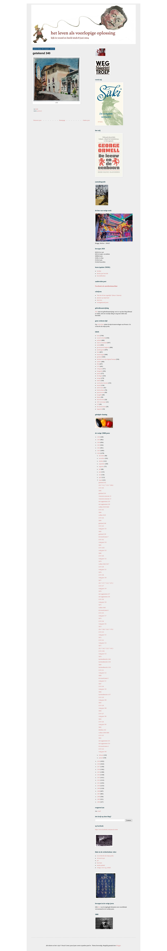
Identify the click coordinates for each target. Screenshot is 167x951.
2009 (98, 788)
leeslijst (99, 271)
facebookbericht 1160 (105, 659)
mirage (99, 378)
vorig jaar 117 (102, 616)
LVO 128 (101, 705)
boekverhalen (100, 390)
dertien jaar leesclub (102, 273)
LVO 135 (101, 613)
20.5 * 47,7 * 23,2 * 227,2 (106, 583)
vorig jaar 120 (102, 577)
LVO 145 (101, 510)
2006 (98, 796)
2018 (98, 764)
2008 (98, 791)
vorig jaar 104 (102, 751)
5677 (100, 580)
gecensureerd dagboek (103, 347)
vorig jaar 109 (102, 700)
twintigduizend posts (102, 302)
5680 (100, 553)
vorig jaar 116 (102, 624)
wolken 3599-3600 (104, 733)
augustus (101, 466)
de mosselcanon (101, 406)
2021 (98, 450)
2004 (98, 802)
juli (100, 469)
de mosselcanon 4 (103, 746)
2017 (98, 766)
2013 (98, 777)
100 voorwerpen (101, 402)
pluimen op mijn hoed (103, 298)
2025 (98, 439)
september (102, 464)
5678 (100, 572)
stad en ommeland (102, 343)
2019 (98, 761)
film (98, 364)
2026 (98, 437)
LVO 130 (101, 686)
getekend (39, 111)
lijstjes (98, 397)
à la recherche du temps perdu (105, 856)
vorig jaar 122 (102, 558)
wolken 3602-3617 (104, 564)
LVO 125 (101, 735)
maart (100, 480)
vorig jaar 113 (102, 654)
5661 (100, 738)
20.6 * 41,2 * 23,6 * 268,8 (106, 485)
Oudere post (86, 120)
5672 (100, 637)
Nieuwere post (37, 120)
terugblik (99, 395)
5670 (100, 656)
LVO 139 (101, 567)
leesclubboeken (101, 276)
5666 (100, 692)
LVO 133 (101, 632)
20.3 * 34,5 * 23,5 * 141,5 (106, 648)
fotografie (99, 371)
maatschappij (100, 354)
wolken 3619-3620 (104, 507)
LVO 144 (101, 518)
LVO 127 (101, 713)
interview (99, 300)
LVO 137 (101, 586)
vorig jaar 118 (102, 602)
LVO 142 (101, 539)
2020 (98, 453)
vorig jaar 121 (102, 569)
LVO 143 (101, 526)
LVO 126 (101, 722)
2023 (98, 445)
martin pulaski (101, 865)
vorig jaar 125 (102, 528)
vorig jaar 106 (102, 716)
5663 (100, 719)
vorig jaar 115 (102, 635)
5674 (100, 618)
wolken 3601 (102, 607)
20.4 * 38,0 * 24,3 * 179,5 (106, 629)
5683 (100, 520)
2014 (98, 775)
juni (100, 472)
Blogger (118, 945)
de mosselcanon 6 (103, 610)
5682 (100, 531)
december (102, 455)
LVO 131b (101, 651)
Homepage (62, 120)
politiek (99, 340)
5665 (100, 703)
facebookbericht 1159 (105, 662)
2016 (98, 769)
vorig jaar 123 (102, 550)
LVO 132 (101, 640)
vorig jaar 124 (102, 542)
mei (100, 475)
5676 (100, 591)
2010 (98, 786)
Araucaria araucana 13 (105, 499)
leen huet (99, 863)
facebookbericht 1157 (105, 694)
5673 (100, 626)
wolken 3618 (102, 515)
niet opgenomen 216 (104, 596)
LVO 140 (101, 556)
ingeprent (99, 409)
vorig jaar (99, 369)
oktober (101, 461)
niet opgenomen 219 (104, 501)
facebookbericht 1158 (105, 667)
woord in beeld (101, 338)
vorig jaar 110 (102, 689)
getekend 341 (102, 493)
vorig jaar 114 (102, 643)
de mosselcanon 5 (103, 678)
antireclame (100, 387)
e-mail (99, 811)
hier (99, 907)
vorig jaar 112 (102, 673)
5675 (100, 605)
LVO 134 (101, 621)
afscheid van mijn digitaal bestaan (106, 359)
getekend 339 (102, 534)
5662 (100, 727)
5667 (100, 684)
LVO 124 (101, 749)
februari (101, 755)
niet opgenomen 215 (104, 741)
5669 (100, 665)
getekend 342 (102, 482)
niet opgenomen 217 (104, 594)
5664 (100, 711)
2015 (98, 772)
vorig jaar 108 (102, 708)
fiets (98, 352)
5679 (100, 561)
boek (98, 335)
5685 (100, 490)
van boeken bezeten (102, 383)
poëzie (98, 373)
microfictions (100, 399)
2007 (98, 794)
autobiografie (100, 350)
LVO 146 (101, 488)
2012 (98, 780)
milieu (98, 380)
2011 (98, 783)
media (98, 345)
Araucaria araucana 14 (105, 496)
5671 (100, 645)
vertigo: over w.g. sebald (104, 867)
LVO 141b (101, 548)
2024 (98, 442)
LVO (98, 366)
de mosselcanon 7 (103, 537)
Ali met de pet (101, 858)
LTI (98, 404)
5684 (100, 512)
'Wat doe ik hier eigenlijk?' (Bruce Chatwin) (109, 295)
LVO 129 (101, 697)
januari (101, 758)
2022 (98, 448)
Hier (96, 311)
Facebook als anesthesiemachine (106, 286)
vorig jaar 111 (102, 681)
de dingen (99, 376)
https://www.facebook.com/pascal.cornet (106, 829)
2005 (98, 799)
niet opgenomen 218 (104, 504)
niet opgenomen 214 (104, 743)
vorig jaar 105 (102, 724)
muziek (99, 385)
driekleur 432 (102, 730)
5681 (100, 545)
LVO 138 (101, 575)
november (102, 458)
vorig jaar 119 (102, 588)
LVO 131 (101, 670)
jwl (98, 860)
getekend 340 (102, 523)
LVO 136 (101, 599)
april (100, 477)
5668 (100, 675)
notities (99, 361)
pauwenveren (100, 392)
